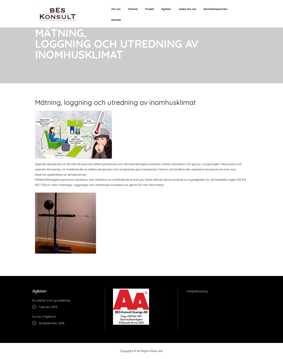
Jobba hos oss (187, 9)
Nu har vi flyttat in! (44, 316)
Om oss (116, 9)
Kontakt (116, 19)
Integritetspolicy (197, 291)
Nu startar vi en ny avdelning (51, 300)
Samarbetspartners (215, 9)
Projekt (149, 9)
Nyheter (166, 9)
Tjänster (133, 9)
